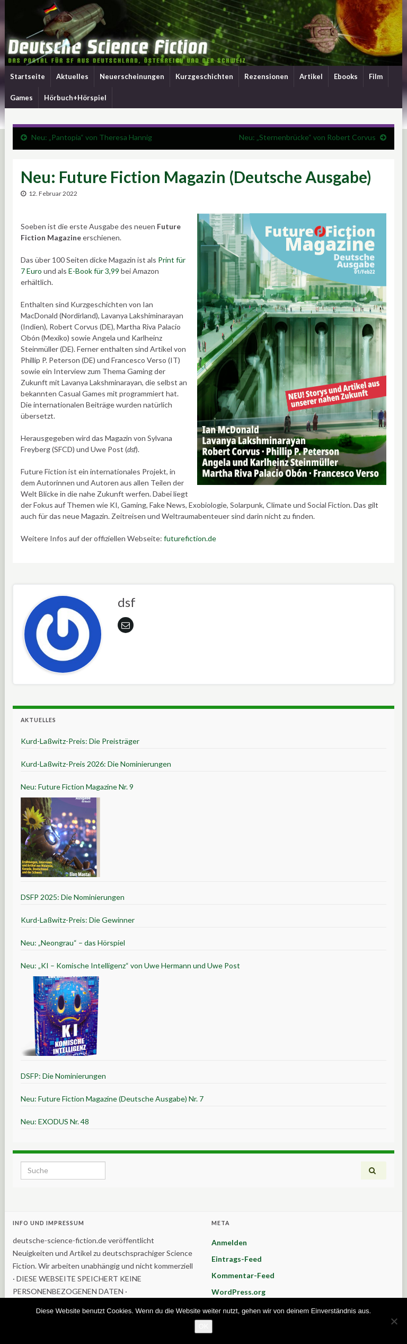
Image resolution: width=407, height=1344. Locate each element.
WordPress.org (238, 1291)
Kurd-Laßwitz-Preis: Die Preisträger (80, 740)
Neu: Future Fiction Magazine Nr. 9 (77, 786)
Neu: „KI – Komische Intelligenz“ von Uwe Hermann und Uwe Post (130, 965)
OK (204, 1326)
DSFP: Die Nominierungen (63, 1075)
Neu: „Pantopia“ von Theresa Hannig (91, 137)
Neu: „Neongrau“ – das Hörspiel (73, 942)
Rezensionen (266, 76)
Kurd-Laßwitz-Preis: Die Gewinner (78, 919)
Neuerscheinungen (132, 76)
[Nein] (393, 1321)
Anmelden (229, 1242)
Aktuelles (72, 76)
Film (376, 76)
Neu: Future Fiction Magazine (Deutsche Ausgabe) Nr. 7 (112, 1098)
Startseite (27, 76)
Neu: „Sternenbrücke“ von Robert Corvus (307, 137)
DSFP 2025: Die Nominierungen (73, 896)
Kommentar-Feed (243, 1275)
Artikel (311, 76)
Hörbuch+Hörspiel (75, 97)
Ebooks (346, 76)
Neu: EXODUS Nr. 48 (55, 1121)
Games (21, 97)
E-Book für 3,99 (93, 270)
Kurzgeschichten (204, 76)
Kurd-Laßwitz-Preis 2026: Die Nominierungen (96, 763)
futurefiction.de (190, 538)
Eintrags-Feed (236, 1258)
